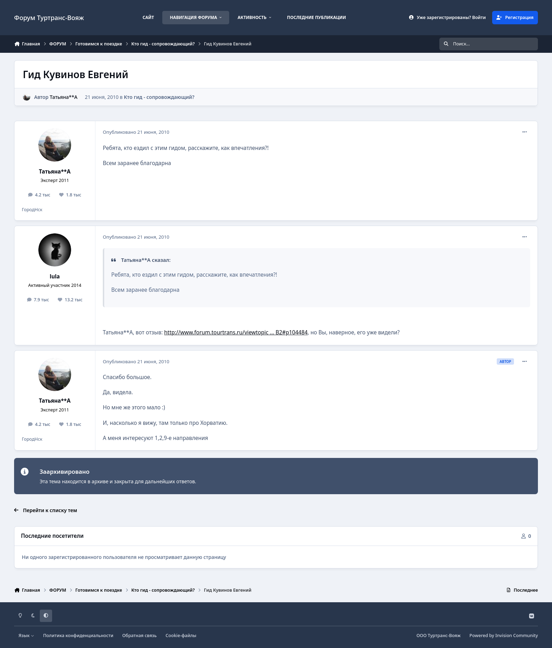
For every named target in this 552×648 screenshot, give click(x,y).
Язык (26, 635)
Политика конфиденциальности (78, 635)
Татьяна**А (63, 97)
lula (54, 276)
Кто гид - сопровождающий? (159, 97)
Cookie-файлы (180, 635)
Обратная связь (139, 635)
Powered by (504, 635)
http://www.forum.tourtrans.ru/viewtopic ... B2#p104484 (235, 332)
